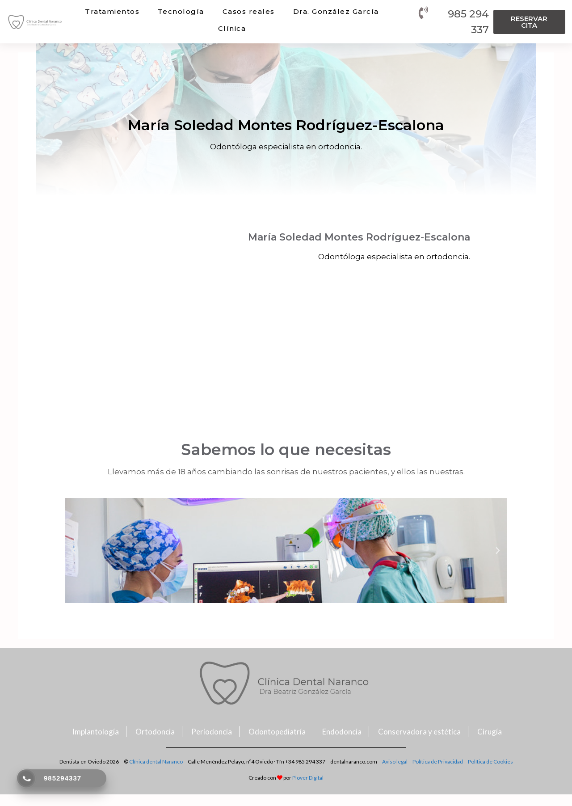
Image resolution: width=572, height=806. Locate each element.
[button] (529, 22)
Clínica (232, 28)
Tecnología (181, 11)
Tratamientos (112, 11)
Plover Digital (308, 777)
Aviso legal (395, 761)
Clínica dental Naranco (156, 761)
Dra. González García (336, 11)
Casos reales (249, 11)
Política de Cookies (490, 761)
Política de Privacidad (437, 761)
